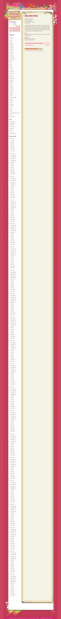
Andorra (11, 40)
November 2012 (13, 461)
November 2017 (13, 344)
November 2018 (13, 320)
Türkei (11, 107)
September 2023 (13, 207)
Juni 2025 (12, 165)
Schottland (11, 90)
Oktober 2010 (13, 509)
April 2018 (12, 332)
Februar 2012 (13, 476)
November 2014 (13, 414)
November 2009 (13, 531)
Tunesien (11, 106)
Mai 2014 (12, 424)
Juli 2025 (12, 163)
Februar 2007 (13, 593)
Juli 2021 (12, 257)
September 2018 (13, 324)
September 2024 (13, 183)
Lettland (11, 69)
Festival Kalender (13, 123)
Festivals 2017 (12, 340)
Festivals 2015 (12, 387)
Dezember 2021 (13, 248)
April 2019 (12, 309)
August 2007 (13, 583)
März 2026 (12, 147)
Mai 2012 (12, 471)
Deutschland (12, 49)
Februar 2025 (13, 172)
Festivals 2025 (12, 153)
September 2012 (13, 464)
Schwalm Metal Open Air (29, 45)
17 (19, 28)
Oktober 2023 (13, 205)
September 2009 (13, 534)
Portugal (11, 85)
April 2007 (12, 590)
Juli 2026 (12, 140)
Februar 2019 (13, 312)
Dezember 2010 (13, 506)
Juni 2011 (12, 493)
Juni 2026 (12, 142)
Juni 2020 (12, 282)
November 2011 (13, 484)
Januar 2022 (13, 244)
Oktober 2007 (13, 579)
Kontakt (36, 8)
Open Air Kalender (13, 133)
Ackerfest (47, 45)
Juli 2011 (12, 491)
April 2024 (12, 192)
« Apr (10, 32)
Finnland (11, 54)
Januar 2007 (13, 595)
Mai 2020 (12, 284)
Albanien (11, 38)
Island (11, 64)
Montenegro (12, 78)
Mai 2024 (12, 190)
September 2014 (13, 417)
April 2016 (12, 379)
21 (14, 29)
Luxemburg (12, 73)
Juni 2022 (12, 235)
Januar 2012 (13, 478)
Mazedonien (12, 76)
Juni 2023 (12, 212)
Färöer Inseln (12, 52)
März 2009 (12, 545)
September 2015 (13, 394)
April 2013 (12, 449)
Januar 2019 (13, 314)
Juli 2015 (12, 397)
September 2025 (13, 160)
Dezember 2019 (13, 295)
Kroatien (11, 68)
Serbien (11, 95)
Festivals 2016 (12, 363)
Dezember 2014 (13, 412)
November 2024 (13, 180)
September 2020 (13, 277)
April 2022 (12, 239)
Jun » (19, 32)
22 (16, 29)
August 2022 (13, 232)
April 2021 (12, 262)
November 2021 (13, 250)
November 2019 (13, 297)
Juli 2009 (12, 538)
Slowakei (11, 99)
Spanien (11, 102)
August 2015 (13, 396)
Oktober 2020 (13, 275)
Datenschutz (42, 8)
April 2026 (12, 145)
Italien (11, 66)
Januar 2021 (13, 267)
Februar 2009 (13, 546)
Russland (11, 88)
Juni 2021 (12, 259)
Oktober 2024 (13, 182)
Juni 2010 (12, 516)
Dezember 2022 (13, 225)
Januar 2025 (13, 174)
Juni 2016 (12, 376)
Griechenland (12, 59)
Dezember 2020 (13, 272)
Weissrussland (12, 116)
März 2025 (12, 170)
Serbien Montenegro (13, 97)
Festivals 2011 (12, 480)
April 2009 (12, 543)
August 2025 (13, 162)
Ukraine (11, 109)
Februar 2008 (13, 570)
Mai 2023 (12, 214)
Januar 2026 (13, 150)
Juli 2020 (12, 280)
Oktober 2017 (13, 345)
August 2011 (13, 489)
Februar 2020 (13, 289)
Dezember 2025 (13, 155)
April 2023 (12, 215)
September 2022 (13, 230)
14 (14, 28)
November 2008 (13, 554)
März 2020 (12, 287)
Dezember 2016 (13, 365)
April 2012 (12, 473)
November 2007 (13, 578)
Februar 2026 (13, 149)
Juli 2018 (12, 327)
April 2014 (12, 426)
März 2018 (12, 334)
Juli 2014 (12, 421)
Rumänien (11, 87)
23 (17, 29)
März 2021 (12, 264)
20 (13, 29)
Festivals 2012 (12, 457)
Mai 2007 (12, 588)
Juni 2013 (12, 446)
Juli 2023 (12, 210)
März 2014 (12, 428)
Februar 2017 (13, 359)
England (11, 50)
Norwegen (11, 80)
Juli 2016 (12, 374)
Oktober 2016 (13, 369)
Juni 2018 (12, 329)
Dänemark (11, 47)
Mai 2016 (12, 377)
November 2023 (13, 203)
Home (25, 8)
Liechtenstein (12, 71)
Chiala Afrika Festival (32, 38)
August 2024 (13, 185)
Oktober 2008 (13, 556)
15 (16, 28)
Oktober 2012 (13, 462)
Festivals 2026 (12, 121)
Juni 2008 (12, 563)
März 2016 (12, 381)
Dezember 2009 (13, 529)
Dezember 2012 (13, 459)
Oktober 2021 (13, 252)
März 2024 (12, 194)
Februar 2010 (13, 523)
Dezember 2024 (13, 178)
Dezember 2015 (13, 389)
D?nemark (11, 45)
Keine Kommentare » (39, 43)
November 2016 (13, 367)
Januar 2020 (13, 291)
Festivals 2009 (12, 527)
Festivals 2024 (12, 176)
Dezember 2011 (13, 482)
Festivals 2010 (12, 504)
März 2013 (12, 451)
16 (17, 28)
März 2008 (12, 568)
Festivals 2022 (12, 223)
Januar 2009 (13, 548)
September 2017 (13, 347)
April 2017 (12, 356)
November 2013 (13, 437)
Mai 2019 (12, 307)
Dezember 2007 (13, 576)
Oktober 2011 (13, 486)
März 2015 (12, 404)
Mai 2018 (12, 331)
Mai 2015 (12, 401)
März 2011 (12, 498)
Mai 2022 (12, 237)
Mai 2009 (12, 541)
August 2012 (13, 466)
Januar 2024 (13, 197)
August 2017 (13, 349)
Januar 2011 (13, 501)
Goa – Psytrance (12, 57)
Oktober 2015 (13, 392)
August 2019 (13, 302)
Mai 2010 (12, 518)
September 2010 (13, 511)
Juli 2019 (12, 304)
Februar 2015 (13, 406)
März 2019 (12, 311)
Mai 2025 (12, 167)
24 (19, 29)
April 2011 (12, 496)
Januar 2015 (13, 408)
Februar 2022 (13, 242)
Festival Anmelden (30, 8)
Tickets (11, 130)
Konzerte (11, 131)
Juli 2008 (12, 561)
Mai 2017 (12, 354)
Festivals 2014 (12, 410)
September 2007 (13, 581)
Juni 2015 (12, 399)
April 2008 (12, 566)
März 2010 (12, 521)
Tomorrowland (12, 126)
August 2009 (13, 536)
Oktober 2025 (13, 158)
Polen (11, 83)
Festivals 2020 (12, 270)
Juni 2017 (12, 352)
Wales (11, 114)
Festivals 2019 (12, 293)
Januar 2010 (13, 525)
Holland (11, 61)
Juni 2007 (12, 586)
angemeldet (29, 50)
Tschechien (12, 104)
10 (19, 27)
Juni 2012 (12, 469)
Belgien (11, 42)
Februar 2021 (13, 266)
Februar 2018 (13, 336)
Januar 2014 (13, 431)
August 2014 (13, 419)
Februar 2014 (13, 429)
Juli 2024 (12, 187)
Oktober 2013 (13, 439)
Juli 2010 (12, 514)
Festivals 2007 (12, 574)
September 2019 (13, 300)
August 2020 (13, 279)
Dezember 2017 (13, 342)
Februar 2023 (13, 219)
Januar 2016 (13, 384)
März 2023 (12, 217)
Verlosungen (12, 128)
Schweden (11, 92)
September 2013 (13, 441)
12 (11, 28)
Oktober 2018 (13, 322)
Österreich (34, 43)
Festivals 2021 (12, 246)
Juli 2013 (12, 444)
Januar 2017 (13, 361)
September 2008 (13, 558)
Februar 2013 (13, 453)
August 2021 (13, 255)
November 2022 (13, 227)
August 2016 (13, 372)
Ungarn (11, 111)
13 (13, 28)
